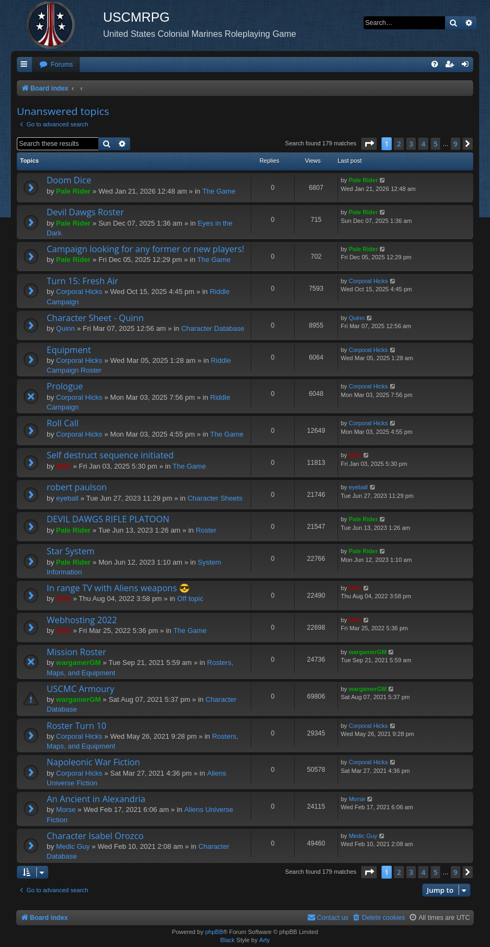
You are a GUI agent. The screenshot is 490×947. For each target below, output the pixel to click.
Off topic (190, 598)
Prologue (65, 386)
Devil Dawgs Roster (85, 212)
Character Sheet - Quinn (95, 318)
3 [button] (411, 144)
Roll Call (63, 423)
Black (227, 940)
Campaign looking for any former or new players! (145, 249)
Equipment (69, 350)
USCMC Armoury (80, 689)
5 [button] (435, 144)
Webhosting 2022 (82, 620)
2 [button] (398, 144)
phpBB (214, 932)
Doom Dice (69, 180)
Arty (264, 940)
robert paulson (77, 487)
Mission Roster (76, 652)
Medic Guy (73, 846)
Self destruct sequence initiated (110, 455)
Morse (65, 809)
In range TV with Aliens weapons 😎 (118, 588)
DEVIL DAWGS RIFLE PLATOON (108, 519)
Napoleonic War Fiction (93, 762)
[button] (369, 143)
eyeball (67, 498)
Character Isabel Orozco (95, 836)
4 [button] (423, 144)
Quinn (65, 328)
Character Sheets (214, 498)
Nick (63, 466)
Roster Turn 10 (76, 726)
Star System (70, 551)
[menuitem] (55, 64)
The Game (219, 191)
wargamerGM (78, 662)
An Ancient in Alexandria (96, 799)
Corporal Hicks (79, 291)
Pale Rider (73, 191)
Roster (206, 530)
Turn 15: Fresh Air (82, 281)
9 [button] (455, 144)
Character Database (212, 328)
